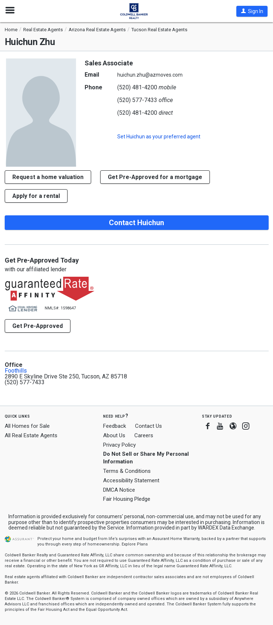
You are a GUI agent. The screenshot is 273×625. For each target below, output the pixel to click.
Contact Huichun (136, 222)
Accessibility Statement (131, 480)
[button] (252, 11)
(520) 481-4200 (137, 87)
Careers (143, 435)
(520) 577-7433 (137, 100)
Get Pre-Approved (37, 325)
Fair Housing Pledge (126, 499)
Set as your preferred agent (158, 136)
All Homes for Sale (27, 426)
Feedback (114, 426)
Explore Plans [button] (135, 544)
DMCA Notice (119, 490)
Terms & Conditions (127, 471)
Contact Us (148, 426)
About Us (114, 435)
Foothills (16, 371)
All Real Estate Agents (31, 435)
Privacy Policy (119, 445)
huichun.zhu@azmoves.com (150, 75)
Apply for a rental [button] (36, 195)
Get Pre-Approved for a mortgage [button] (155, 177)
